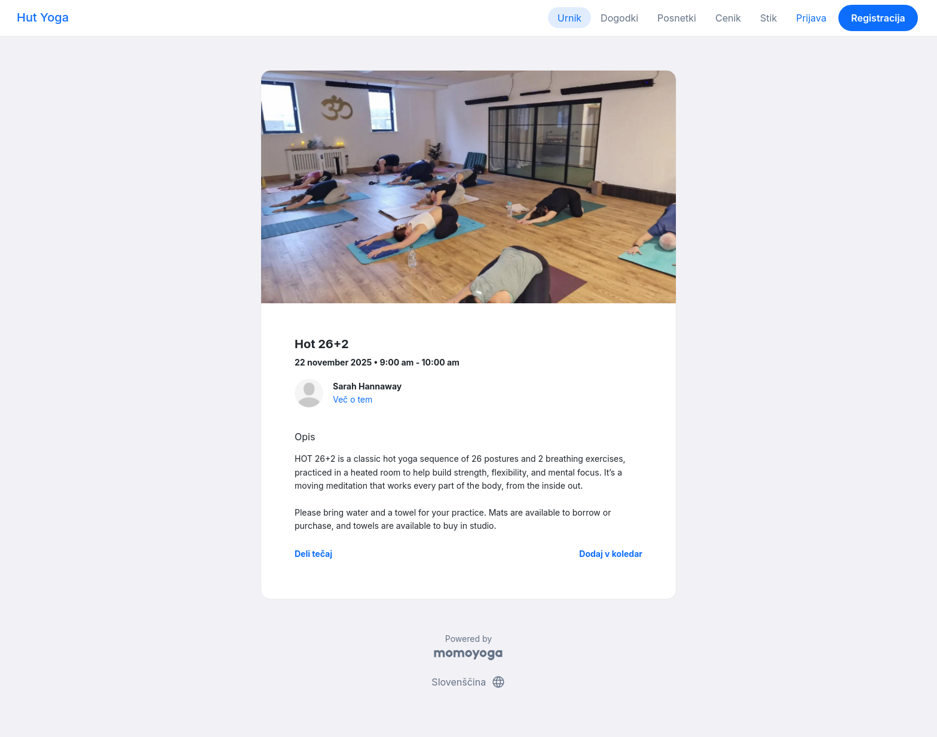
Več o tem (352, 399)
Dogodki (619, 18)
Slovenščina (468, 682)
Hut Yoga (43, 17)
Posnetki (676, 18)
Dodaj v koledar (610, 554)
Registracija (878, 18)
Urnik (569, 18)
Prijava (811, 18)
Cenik (728, 18)
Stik (768, 18)
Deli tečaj (313, 554)
